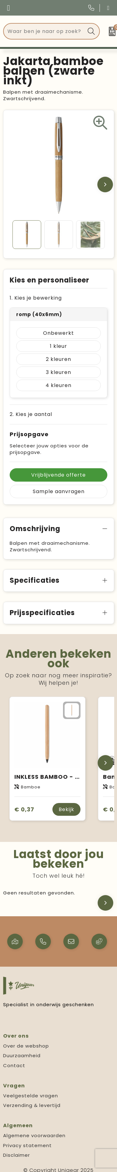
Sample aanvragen (59, 491)
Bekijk (66, 809)
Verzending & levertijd (32, 1105)
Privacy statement (27, 1145)
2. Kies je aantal (31, 414)
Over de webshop (26, 1046)
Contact (14, 1065)
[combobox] (44, 31)
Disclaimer (16, 1155)
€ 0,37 (24, 809)
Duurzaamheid (22, 1055)
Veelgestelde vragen (30, 1095)
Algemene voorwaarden (34, 1135)
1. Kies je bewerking (36, 298)
